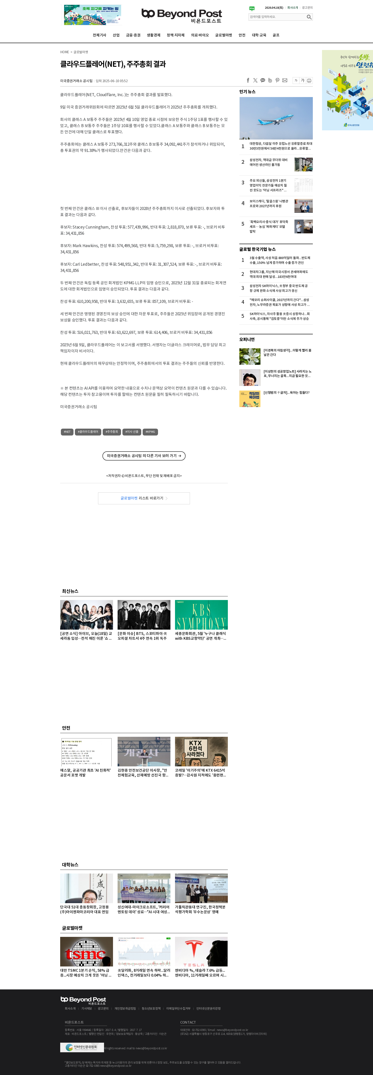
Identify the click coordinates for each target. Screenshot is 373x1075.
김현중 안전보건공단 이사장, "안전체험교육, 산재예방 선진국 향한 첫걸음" (143, 773)
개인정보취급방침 (125, 1009)
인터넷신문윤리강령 (208, 1009)
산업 (116, 35)
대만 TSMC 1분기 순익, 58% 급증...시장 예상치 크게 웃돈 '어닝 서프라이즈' (86, 973)
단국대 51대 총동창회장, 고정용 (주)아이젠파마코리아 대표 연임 (84, 909)
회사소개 (292, 8)
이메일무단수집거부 (178, 1009)
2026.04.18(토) (274, 8)
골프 (276, 35)
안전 (242, 35)
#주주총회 (112, 432)
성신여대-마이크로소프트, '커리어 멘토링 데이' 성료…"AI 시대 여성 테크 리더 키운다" (144, 910)
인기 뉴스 (247, 91)
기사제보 (86, 1009)
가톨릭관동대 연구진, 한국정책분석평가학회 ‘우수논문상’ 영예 (200, 909)
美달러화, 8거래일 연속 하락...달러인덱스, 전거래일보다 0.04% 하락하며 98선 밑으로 (144, 973)
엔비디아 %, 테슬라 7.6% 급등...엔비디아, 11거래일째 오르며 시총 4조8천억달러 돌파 (201, 973)
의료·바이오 (200, 35)
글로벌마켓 (223, 35)
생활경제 (153, 35)
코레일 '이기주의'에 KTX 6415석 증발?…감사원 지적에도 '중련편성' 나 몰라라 (201, 773)
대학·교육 (259, 35)
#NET (67, 432)
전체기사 (99, 35)
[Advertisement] (144, 176)
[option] (91, 15)
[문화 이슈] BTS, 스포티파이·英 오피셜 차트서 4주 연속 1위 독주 (142, 636)
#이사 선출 (131, 432)
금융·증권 (133, 35)
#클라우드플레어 (88, 432)
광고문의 (307, 8)
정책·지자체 (176, 35)
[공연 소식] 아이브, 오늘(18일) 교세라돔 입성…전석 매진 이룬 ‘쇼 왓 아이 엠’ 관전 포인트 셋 (86, 636)
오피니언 (247, 339)
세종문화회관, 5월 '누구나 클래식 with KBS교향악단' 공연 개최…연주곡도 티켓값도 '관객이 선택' (201, 636)
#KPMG (150, 432)
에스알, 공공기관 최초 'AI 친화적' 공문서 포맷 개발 (85, 772)
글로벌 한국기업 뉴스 (257, 249)
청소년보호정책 (151, 1009)
